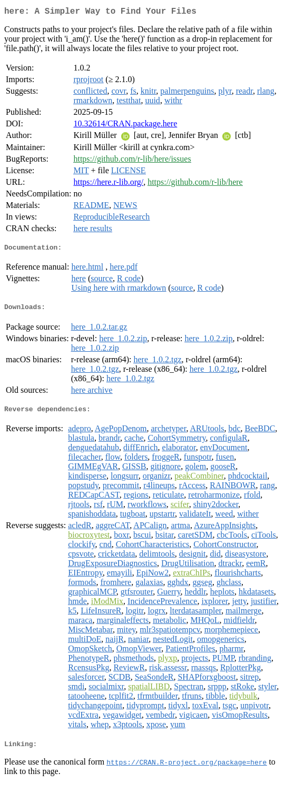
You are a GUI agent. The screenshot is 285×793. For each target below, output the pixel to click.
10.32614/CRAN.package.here (125, 125)
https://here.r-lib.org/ (108, 184)
